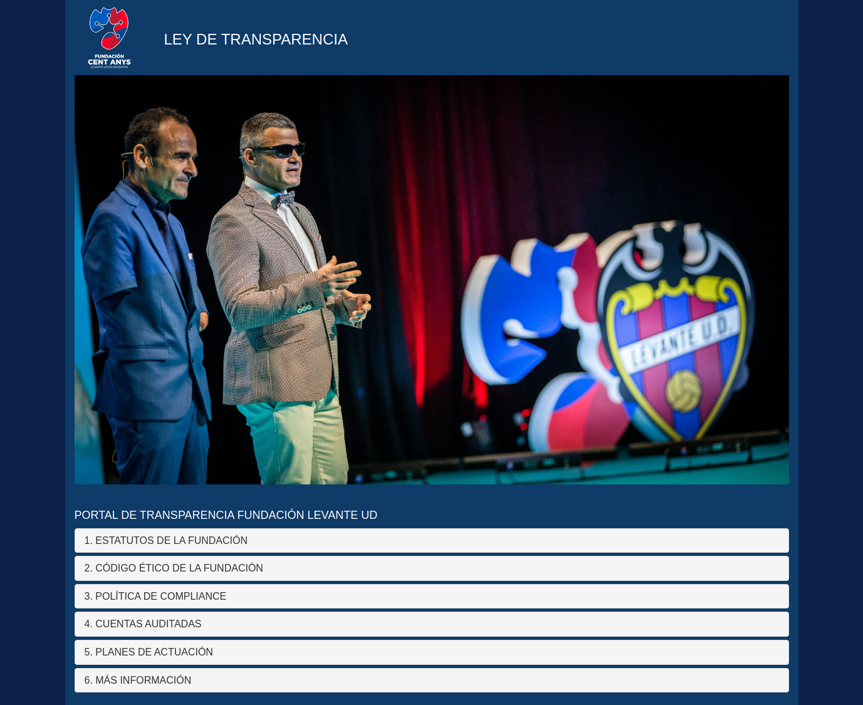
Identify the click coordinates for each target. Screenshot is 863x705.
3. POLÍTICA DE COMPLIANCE (156, 596)
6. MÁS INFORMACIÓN (138, 680)
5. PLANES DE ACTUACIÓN (149, 652)
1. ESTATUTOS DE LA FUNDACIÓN (166, 540)
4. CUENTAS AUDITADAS (143, 624)
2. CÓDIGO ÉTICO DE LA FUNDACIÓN (174, 568)
